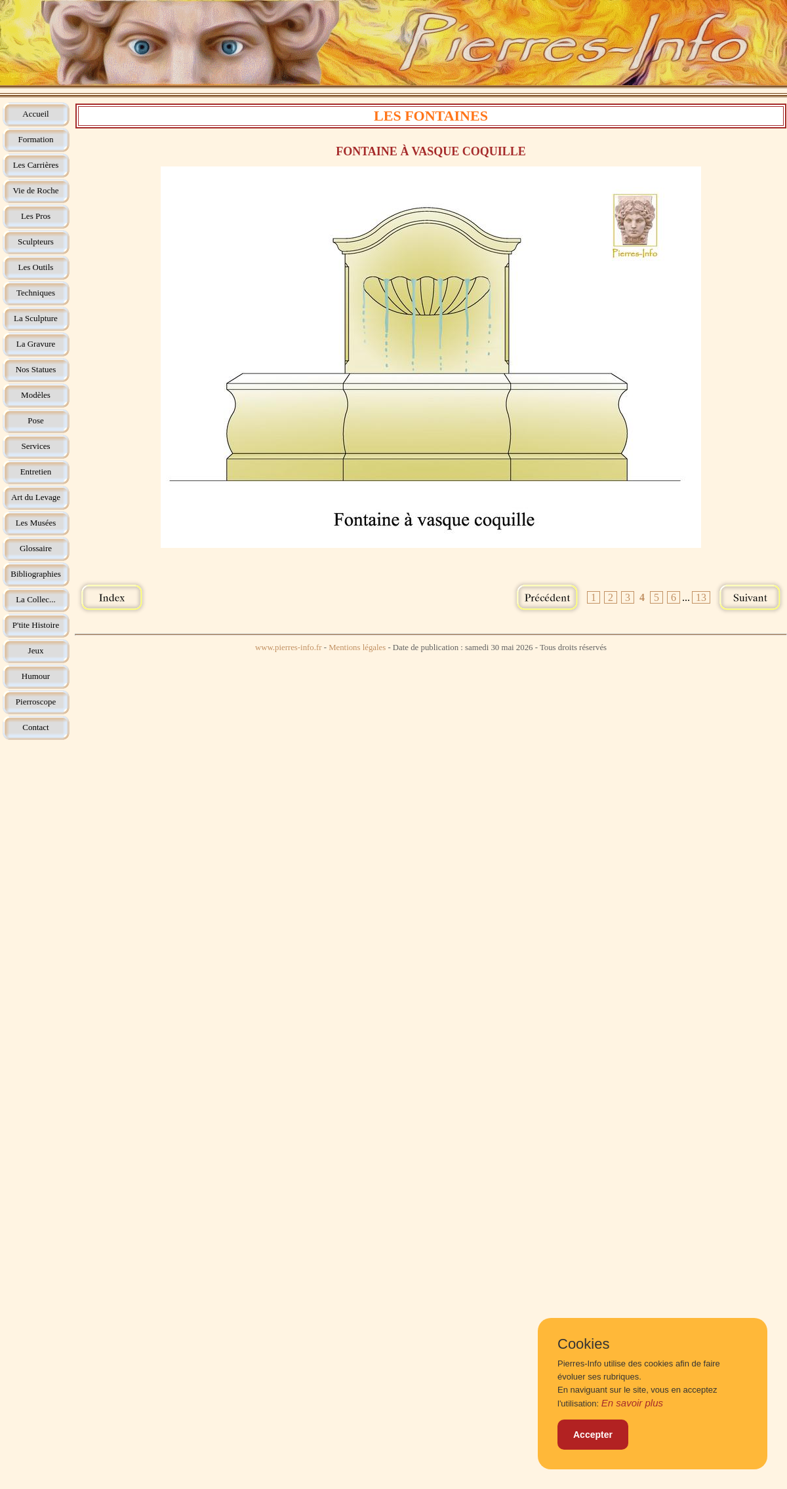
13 (701, 597)
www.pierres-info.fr (288, 647)
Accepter (593, 1434)
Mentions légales (357, 647)
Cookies (583, 1344)
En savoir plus (632, 1402)
